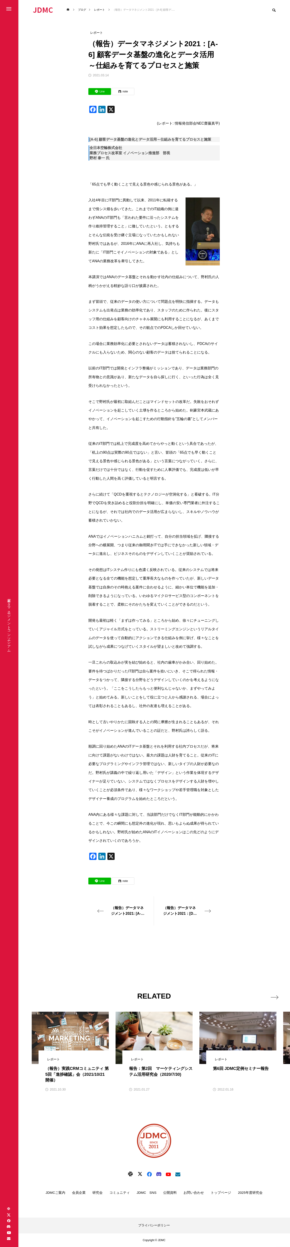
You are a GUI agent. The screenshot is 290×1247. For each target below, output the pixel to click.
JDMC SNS (147, 1192)
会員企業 (79, 1192)
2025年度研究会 (250, 1192)
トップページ (221, 1192)
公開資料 (170, 1192)
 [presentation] (271, 996)
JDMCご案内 (55, 1192)
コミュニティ (119, 1192)
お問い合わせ (194, 1192)
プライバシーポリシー (154, 1225)
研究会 (97, 1192)
